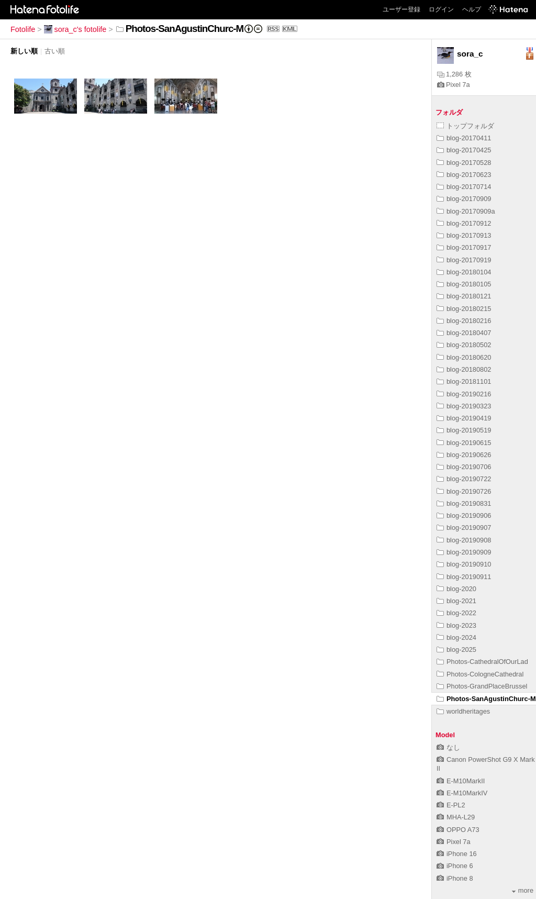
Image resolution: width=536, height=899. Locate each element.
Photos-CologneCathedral (480, 674)
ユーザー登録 (401, 9)
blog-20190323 (464, 406)
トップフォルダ (465, 126)
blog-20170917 (464, 247)
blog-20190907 (464, 527)
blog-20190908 (464, 540)
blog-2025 (456, 649)
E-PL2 (451, 805)
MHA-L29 (456, 817)
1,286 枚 (454, 74)
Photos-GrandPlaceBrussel (482, 686)
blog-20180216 (464, 321)
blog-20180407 (464, 333)
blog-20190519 (464, 430)
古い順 (54, 51)
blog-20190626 (464, 455)
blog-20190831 (464, 503)
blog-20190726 (464, 491)
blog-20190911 (464, 577)
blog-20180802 (464, 369)
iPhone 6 (455, 866)
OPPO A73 (458, 830)
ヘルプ (471, 9)
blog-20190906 (464, 515)
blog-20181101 (464, 381)
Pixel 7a (453, 84)
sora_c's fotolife (75, 29)
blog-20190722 (464, 479)
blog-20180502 (464, 345)
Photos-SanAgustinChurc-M (486, 699)
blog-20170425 (464, 150)
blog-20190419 (464, 418)
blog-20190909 (464, 552)
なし (448, 747)
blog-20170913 (464, 235)
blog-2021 (456, 601)
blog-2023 (456, 625)
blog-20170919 (464, 260)
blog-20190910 (464, 564)
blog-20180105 (464, 284)
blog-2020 (456, 589)
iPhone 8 (455, 878)
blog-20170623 (464, 175)
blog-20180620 (464, 357)
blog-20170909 (464, 199)
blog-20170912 (464, 223)
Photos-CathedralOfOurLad (482, 661)
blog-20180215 (464, 309)
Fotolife (22, 29)
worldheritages (463, 711)
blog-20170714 (464, 187)
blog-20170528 (464, 163)
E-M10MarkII (461, 781)
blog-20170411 (464, 138)
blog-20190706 (464, 467)
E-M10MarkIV (462, 793)
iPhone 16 (457, 854)
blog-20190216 (464, 394)
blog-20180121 (464, 296)
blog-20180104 (464, 272)
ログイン (441, 9)
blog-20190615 (464, 443)
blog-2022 (456, 613)
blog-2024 (456, 637)
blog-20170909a (466, 211)
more (522, 890)
